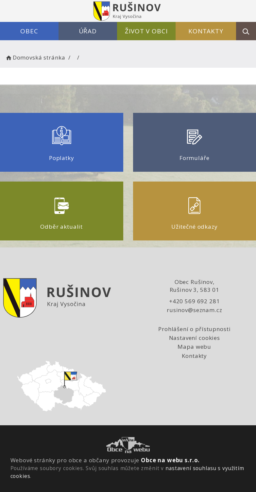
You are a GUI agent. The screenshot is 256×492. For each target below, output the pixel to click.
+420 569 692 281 (194, 301)
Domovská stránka (35, 57)
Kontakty (205, 31)
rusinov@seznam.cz (194, 310)
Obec (29, 31)
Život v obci (146, 31)
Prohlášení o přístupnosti (194, 329)
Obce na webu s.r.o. (170, 460)
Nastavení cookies (194, 338)
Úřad (88, 31)
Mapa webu (194, 346)
